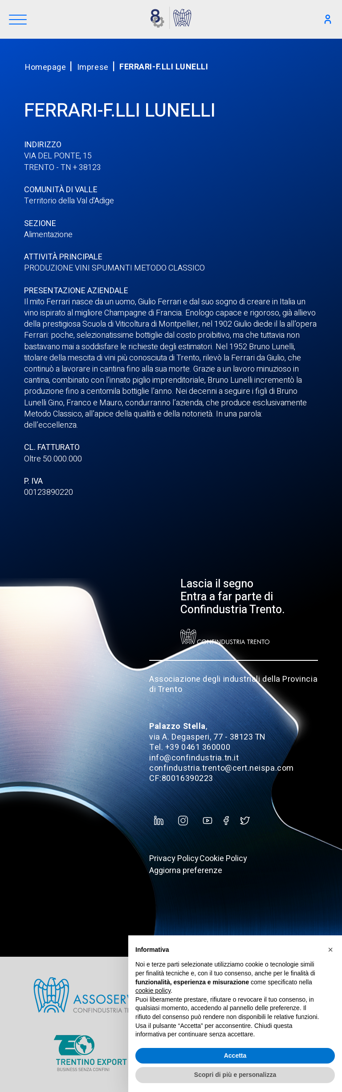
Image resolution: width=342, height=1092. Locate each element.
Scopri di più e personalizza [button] (235, 1074)
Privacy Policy (174, 859)
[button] (330, 949)
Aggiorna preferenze (185, 871)
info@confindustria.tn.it (194, 758)
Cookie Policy (223, 859)
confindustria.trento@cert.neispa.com (221, 768)
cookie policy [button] (153, 990)
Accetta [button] (235, 1055)
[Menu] (18, 20)
